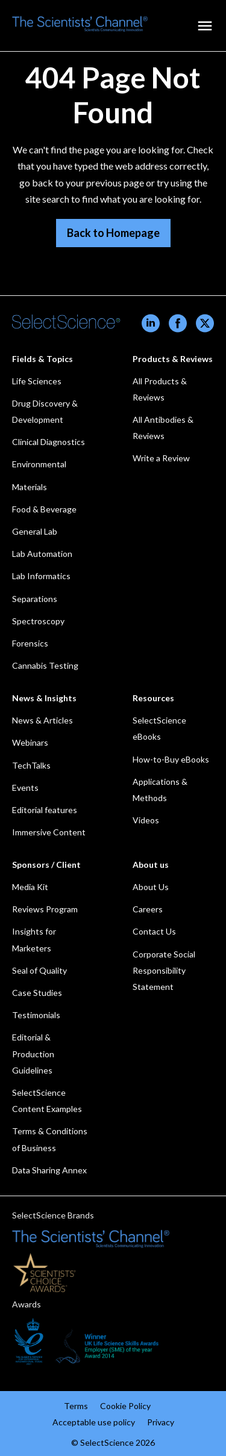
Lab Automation (42, 553)
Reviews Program (45, 909)
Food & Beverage (44, 509)
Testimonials (36, 1015)
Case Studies (37, 993)
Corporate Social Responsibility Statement (164, 970)
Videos (146, 820)
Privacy (160, 1422)
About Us (151, 887)
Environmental (39, 464)
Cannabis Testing (45, 665)
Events (25, 787)
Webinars (30, 742)
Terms (76, 1406)
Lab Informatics (41, 576)
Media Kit (30, 887)
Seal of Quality (39, 970)
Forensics (30, 643)
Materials (29, 487)
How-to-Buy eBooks (171, 759)
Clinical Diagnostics (48, 442)
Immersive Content (49, 832)
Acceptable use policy (93, 1422)
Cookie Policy (125, 1406)
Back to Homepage (113, 232)
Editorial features (44, 810)
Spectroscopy (38, 621)
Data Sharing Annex (49, 1170)
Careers (148, 909)
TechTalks (31, 765)
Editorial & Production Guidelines (33, 1053)
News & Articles (42, 720)
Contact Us (154, 931)
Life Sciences (36, 381)
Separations (34, 599)
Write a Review (161, 458)
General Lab (34, 531)
